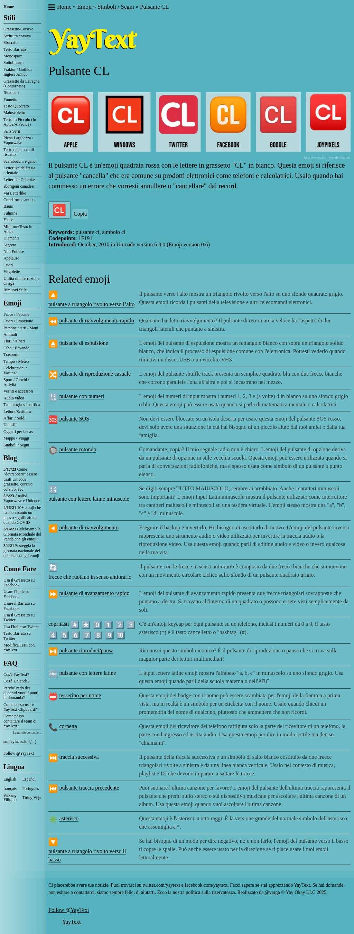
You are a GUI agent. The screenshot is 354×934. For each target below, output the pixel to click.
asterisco (68, 818)
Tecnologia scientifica (21, 404)
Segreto (9, 245)
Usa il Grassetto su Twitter (19, 617)
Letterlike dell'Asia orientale (19, 170)
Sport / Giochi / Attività (16, 382)
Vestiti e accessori (18, 391)
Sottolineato (13, 62)
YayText (71, 922)
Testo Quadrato (16, 106)
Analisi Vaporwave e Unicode (21, 498)
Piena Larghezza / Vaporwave (18, 140)
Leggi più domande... (27, 732)
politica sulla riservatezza (210, 892)
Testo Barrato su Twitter (16, 636)
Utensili (10, 424)
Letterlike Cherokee (20, 179)
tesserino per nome (80, 695)
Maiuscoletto (14, 112)
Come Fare (19, 569)
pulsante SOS (74, 419)
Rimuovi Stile (15, 289)
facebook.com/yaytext (206, 885)
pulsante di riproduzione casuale (95, 374)
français (10, 788)
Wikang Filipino (10, 797)
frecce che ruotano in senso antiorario (89, 577)
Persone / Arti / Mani (20, 328)
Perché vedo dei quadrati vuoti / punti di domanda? (20, 693)
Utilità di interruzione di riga (21, 281)
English (9, 779)
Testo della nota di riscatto (18, 152)
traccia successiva (79, 757)
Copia (80, 214)
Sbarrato (10, 42)
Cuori (8, 265)
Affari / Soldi (14, 418)
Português (30, 788)
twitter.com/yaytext (161, 885)
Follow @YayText (18, 753)
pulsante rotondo (77, 449)
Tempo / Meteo (16, 361)
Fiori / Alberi (14, 341)
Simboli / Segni (16, 445)
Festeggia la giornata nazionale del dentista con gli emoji (21, 550)
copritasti (58, 624)
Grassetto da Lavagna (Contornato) (21, 83)
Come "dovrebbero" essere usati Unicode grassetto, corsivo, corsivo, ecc (20, 479)
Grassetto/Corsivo (18, 29)
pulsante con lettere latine (87, 673)
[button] (51, 7)
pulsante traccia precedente (89, 788)
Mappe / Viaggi (16, 438)
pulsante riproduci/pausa (86, 650)
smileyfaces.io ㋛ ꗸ (19, 741)
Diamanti (11, 238)
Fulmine (10, 213)
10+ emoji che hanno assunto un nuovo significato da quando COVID (22, 515)
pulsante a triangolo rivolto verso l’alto (91, 304)
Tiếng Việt (31, 797)
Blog (10, 458)
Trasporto (11, 354)
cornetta (68, 726)
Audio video (13, 398)
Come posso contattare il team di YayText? (20, 721)
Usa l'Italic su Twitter (21, 626)
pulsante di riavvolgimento (89, 527)
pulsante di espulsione (83, 343)
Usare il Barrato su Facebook (19, 606)
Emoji (12, 303)
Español (29, 779)
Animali (10, 334)
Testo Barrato (14, 49)
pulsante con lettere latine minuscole (88, 499)
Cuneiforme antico (19, 199)
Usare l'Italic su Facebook (16, 594)
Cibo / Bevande (16, 348)
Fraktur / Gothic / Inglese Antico (17, 72)
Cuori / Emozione (18, 321)
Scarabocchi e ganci (20, 161)
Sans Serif (11, 131)
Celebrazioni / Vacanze (15, 370)
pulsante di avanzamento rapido (94, 593)
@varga (272, 892)
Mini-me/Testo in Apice (17, 229)
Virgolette (11, 271)
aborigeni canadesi (19, 186)
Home (8, 6)
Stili (9, 17)
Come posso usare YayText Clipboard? (20, 707)
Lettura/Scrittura (17, 411)
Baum (8, 206)
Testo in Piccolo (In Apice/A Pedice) (19, 122)
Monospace (12, 56)
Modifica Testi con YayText (19, 647)
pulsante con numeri (81, 396)
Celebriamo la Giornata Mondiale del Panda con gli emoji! (22, 534)
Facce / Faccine (16, 314)
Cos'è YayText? (16, 674)
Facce (8, 219)
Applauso (11, 258)
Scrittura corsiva (17, 36)
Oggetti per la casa (19, 431)
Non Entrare (13, 251)
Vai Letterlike (14, 193)
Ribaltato (11, 92)
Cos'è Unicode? (16, 681)
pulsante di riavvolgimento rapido (96, 320)
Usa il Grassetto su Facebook (19, 582)
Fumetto (10, 99)
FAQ (10, 663)
